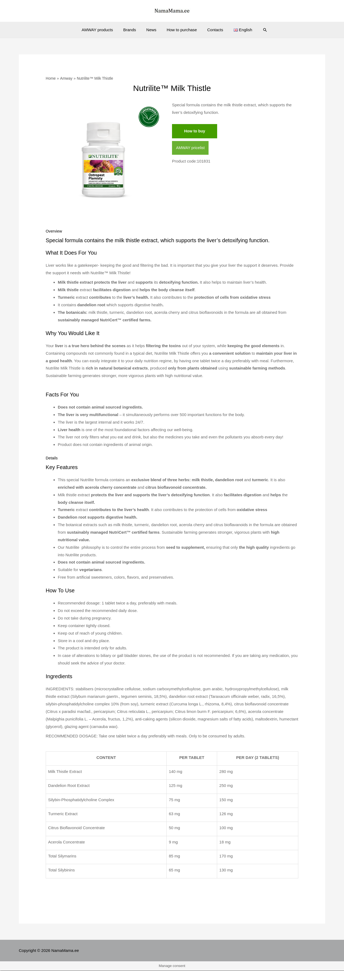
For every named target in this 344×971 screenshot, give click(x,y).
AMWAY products (103, 29)
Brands (133, 29)
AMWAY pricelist (191, 148)
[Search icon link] (258, 29)
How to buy (195, 131)
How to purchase (181, 29)
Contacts (212, 29)
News (152, 29)
